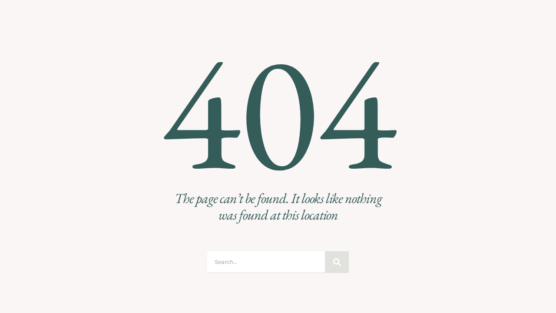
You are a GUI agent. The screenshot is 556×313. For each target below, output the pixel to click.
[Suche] (337, 262)
